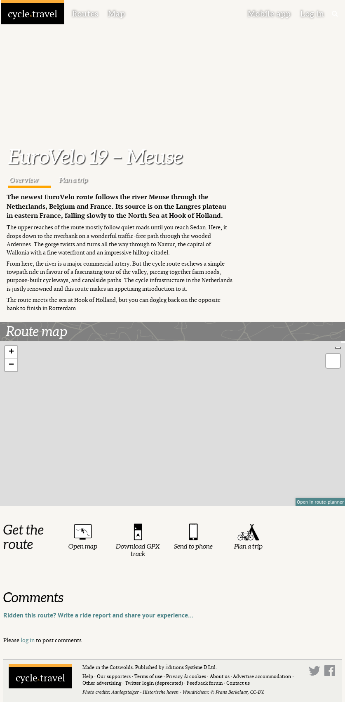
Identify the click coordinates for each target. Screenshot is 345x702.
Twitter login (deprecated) (154, 683)
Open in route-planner (320, 502)
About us (220, 676)
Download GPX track (138, 549)
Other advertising (101, 683)
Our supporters (114, 676)
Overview (23, 179)
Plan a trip (73, 179)
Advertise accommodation (262, 676)
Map (116, 13)
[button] (11, 352)
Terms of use (148, 676)
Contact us (238, 683)
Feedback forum (205, 683)
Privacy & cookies (186, 676)
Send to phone (193, 546)
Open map (82, 546)
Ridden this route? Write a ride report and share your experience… (98, 615)
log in (28, 640)
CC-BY (256, 692)
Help (87, 676)
